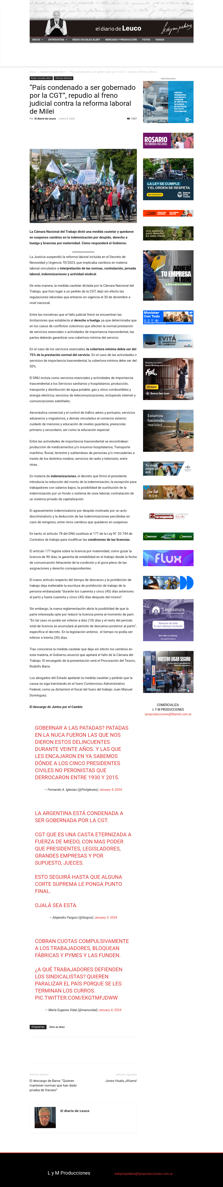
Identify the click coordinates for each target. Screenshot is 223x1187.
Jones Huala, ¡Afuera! (121, 1081)
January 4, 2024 (110, 790)
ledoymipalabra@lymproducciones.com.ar (144, 1173)
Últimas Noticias (63, 78)
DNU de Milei (57, 1027)
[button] (188, 61)
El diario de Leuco (45, 118)
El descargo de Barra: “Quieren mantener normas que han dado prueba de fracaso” (53, 1085)
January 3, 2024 (105, 918)
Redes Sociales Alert (53, 72)
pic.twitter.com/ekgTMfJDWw (76, 998)
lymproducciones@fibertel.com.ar (168, 714)
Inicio (33, 72)
